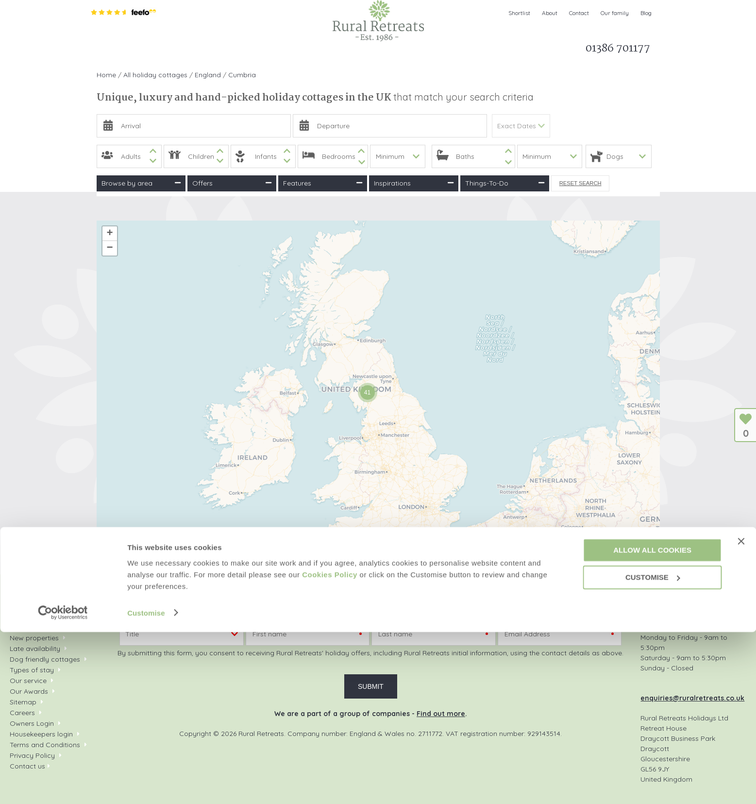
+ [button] (109, 233)
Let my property (424, 51)
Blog (646, 13)
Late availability (35, 648)
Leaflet (547, 557)
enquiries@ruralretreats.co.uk (692, 698)
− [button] (109, 248)
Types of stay (32, 670)
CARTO (647, 557)
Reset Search (580, 183)
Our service (28, 680)
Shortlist (519, 13)
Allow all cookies (652, 722)
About (549, 13)
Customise (146, 785)
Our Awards (29, 691)
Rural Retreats (378, 20)
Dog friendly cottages (45, 659)
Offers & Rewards (279, 51)
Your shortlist (30, 627)
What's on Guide (355, 51)
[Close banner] (741, 713)
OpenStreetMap (584, 557)
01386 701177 (688, 601)
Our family (615, 13)
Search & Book (150, 51)
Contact (579, 13)
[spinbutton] (129, 156)
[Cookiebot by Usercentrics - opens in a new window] (62, 785)
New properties (35, 637)
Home (102, 51)
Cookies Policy (329, 746)
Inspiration (212, 51)
